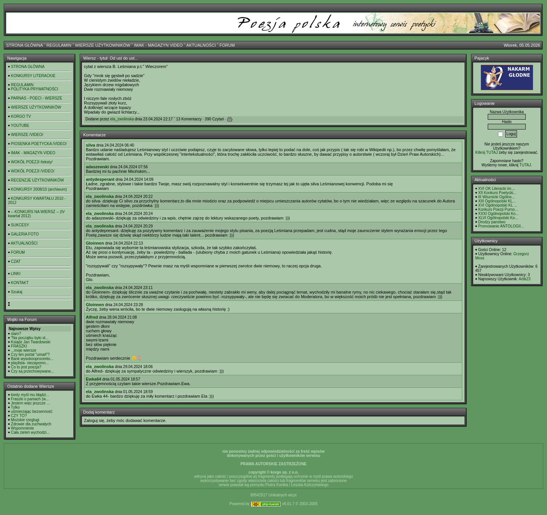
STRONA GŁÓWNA (24, 45)
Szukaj (16, 292)
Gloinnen (95, 243)
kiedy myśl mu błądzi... (30, 395)
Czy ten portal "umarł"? (30, 354)
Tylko (15, 407)
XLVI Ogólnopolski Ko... (498, 218)
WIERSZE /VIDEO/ (27, 135)
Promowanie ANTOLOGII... (501, 226)
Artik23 (524, 279)
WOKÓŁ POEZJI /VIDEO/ (32, 171)
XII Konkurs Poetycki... (497, 193)
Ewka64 (93, 379)
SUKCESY (20, 225)
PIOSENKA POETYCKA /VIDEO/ (39, 144)
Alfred (92, 317)
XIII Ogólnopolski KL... (497, 201)
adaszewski (97, 166)
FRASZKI (19, 346)
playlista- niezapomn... (30, 363)
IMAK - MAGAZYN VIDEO (158, 45)
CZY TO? (19, 416)
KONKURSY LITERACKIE (33, 76)
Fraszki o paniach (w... (30, 399)
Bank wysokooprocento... (32, 359)
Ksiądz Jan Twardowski (31, 342)
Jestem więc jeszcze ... (30, 403)
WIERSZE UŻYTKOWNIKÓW (102, 45)
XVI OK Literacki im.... (496, 188)
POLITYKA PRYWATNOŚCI (34, 89)
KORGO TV (21, 116)
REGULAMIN (58, 45)
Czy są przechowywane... (32, 371)
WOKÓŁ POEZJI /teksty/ (31, 162)
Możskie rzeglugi (25, 420)
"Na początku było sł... (30, 338)
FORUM (227, 45)
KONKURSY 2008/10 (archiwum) (39, 189)
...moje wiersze (23, 350)
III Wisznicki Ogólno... (496, 197)
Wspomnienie (22, 428)
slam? (16, 334)
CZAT (16, 261)
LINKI (16, 274)
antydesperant (100, 179)
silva (90, 145)
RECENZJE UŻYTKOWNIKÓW (37, 180)
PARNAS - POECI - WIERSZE (36, 98)
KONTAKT (19, 283)
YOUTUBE (20, 125)
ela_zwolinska (122, 119)
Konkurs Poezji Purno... (498, 209)
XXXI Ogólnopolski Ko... (498, 214)
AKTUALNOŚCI (201, 45)
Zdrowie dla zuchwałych (31, 424)
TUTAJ (525, 165)
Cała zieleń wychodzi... (30, 432)
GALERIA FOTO (25, 234)
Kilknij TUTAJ (486, 152)
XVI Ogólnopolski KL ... (497, 205)
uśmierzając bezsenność (32, 411)
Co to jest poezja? (26, 367)
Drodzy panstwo (492, 222)
